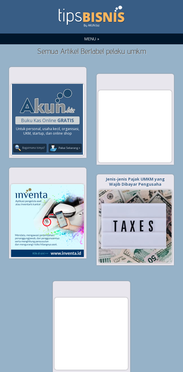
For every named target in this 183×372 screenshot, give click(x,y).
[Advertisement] (134, 126)
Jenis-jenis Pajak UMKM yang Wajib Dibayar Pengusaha (135, 181)
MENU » (91, 38)
